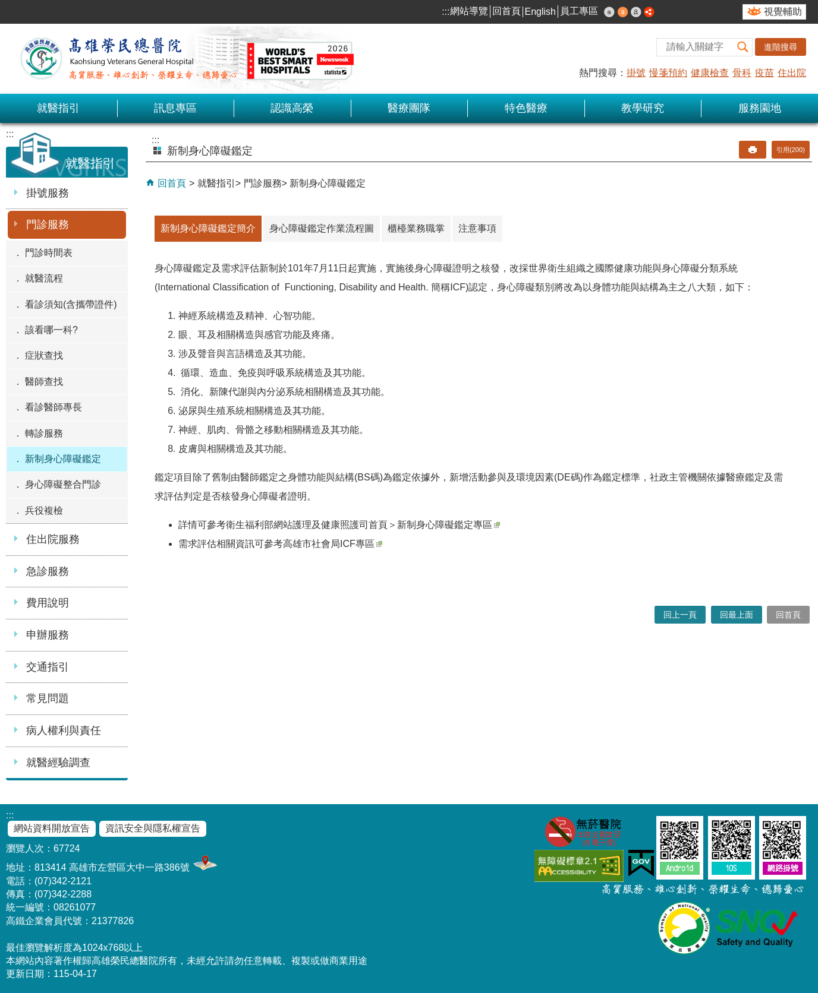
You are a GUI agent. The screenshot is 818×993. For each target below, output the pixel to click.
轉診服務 (44, 433)
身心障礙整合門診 (63, 484)
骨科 (741, 73)
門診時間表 (49, 253)
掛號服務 (47, 193)
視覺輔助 (783, 12)
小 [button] (609, 12)
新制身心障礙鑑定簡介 (208, 228)
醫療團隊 (409, 108)
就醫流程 (44, 278)
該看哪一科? (51, 330)
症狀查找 (44, 355)
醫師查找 (44, 382)
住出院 (792, 73)
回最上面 (736, 614)
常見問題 (47, 698)
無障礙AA (579, 865)
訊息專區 (175, 108)
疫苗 (764, 73)
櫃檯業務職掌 (416, 228)
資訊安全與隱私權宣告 (152, 828)
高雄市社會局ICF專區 (332, 544)
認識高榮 (291, 108)
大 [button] (636, 12)
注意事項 (477, 228)
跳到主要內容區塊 (6, 6)
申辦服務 (47, 635)
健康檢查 (710, 73)
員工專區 (579, 11)
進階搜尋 (780, 47)
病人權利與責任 (63, 730)
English (540, 12)
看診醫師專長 (53, 407)
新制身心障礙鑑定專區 (448, 525)
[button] (743, 47)
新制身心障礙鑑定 (63, 459)
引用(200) (790, 149)
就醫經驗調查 (58, 763)
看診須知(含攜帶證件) (71, 304)
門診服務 (47, 224)
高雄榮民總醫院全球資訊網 (184, 58)
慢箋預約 (668, 73)
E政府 (641, 863)
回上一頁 (680, 614)
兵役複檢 (44, 510)
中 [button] (623, 12)
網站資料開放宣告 (52, 828)
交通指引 (47, 667)
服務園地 (759, 108)
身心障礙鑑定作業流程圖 (321, 228)
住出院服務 (53, 539)
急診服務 (47, 571)
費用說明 (47, 603)
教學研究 (642, 108)
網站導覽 (469, 11)
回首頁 (506, 11)
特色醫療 (526, 108)
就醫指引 (58, 108)
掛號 (636, 73)
